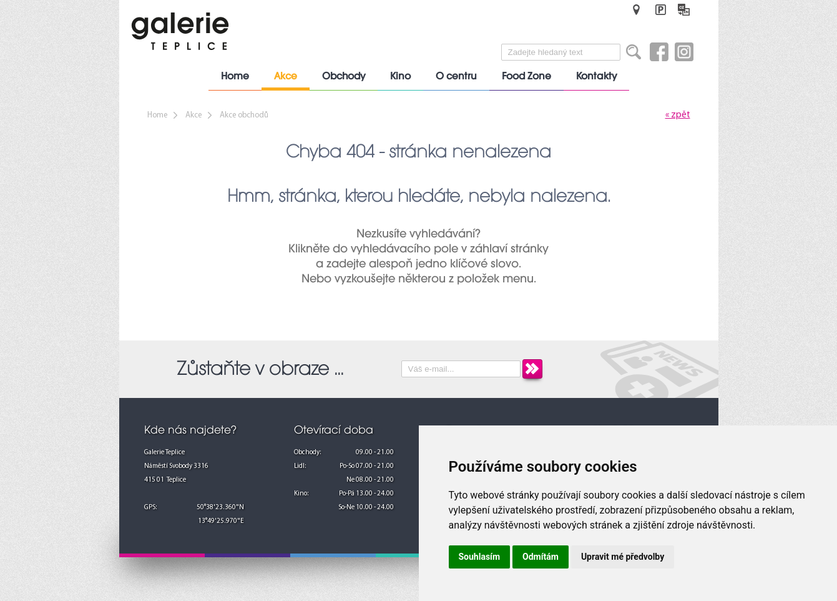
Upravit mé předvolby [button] (622, 557)
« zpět (677, 115)
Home (235, 76)
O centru (456, 76)
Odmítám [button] (540, 557)
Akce (285, 76)
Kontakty (596, 76)
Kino (400, 76)
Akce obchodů (244, 115)
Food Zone (526, 76)
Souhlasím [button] (480, 557)
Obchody (343, 76)
